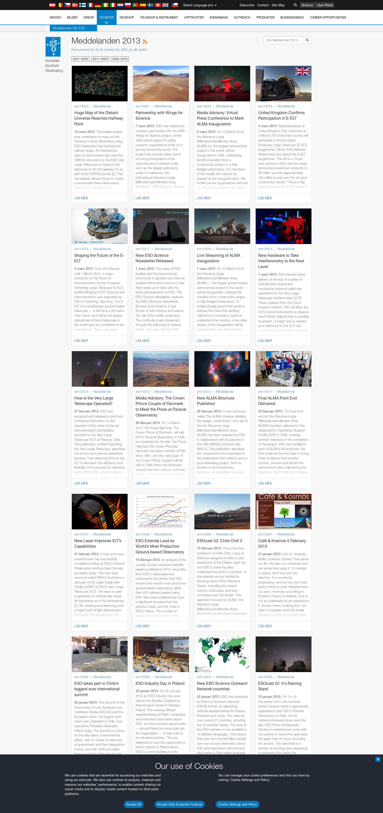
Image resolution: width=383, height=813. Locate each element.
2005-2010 (120, 59)
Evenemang (219, 17)
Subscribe (247, 5)
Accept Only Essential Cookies (179, 804)
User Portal (325, 5)
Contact (263, 5)
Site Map (278, 5)
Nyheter (107, 20)
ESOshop (127, 17)
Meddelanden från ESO (66, 28)
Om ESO (55, 17)
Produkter (265, 17)
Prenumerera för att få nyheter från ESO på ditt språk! (109, 50)
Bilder (72, 17)
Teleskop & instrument (159, 17)
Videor (88, 17)
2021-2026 (80, 59)
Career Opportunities (328, 17)
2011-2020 (100, 59)
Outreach (242, 17)
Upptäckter (194, 17)
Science (307, 5)
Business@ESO (292, 17)
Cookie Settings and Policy (237, 804)
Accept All (133, 804)
